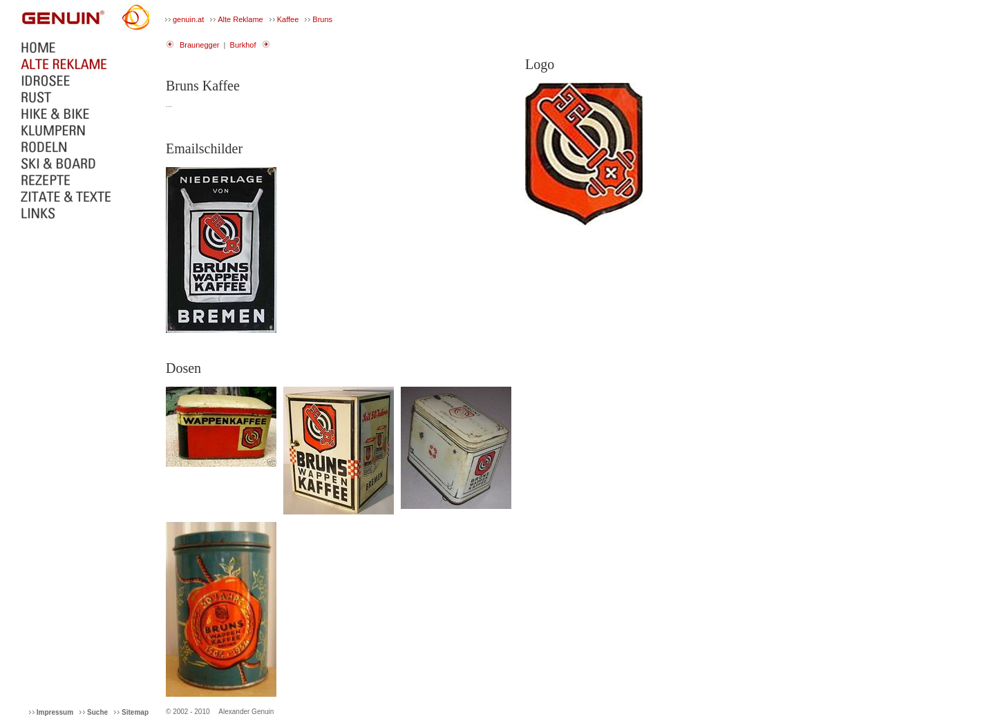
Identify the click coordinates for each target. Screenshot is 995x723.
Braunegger (200, 45)
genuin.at (188, 19)
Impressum (55, 712)
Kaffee (288, 19)
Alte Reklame (240, 19)
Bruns (322, 19)
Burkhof (243, 45)
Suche (97, 712)
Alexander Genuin (246, 711)
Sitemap (135, 712)
